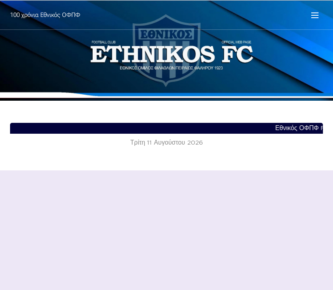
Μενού (315, 15)
